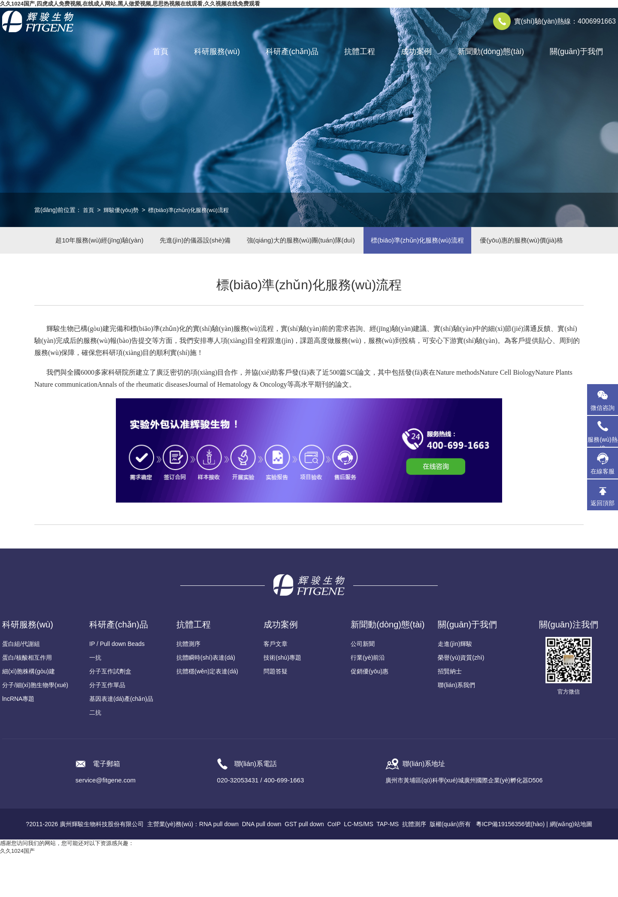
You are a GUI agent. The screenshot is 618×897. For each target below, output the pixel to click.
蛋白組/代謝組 (21, 685)
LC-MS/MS (358, 866)
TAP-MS (387, 866)
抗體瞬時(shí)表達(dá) (205, 699)
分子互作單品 (107, 727)
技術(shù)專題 (282, 699)
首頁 (160, 51)
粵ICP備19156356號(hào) (510, 866)
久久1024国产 (17, 893)
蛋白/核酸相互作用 (27, 699)
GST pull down (304, 866)
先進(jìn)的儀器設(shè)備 (238, 244)
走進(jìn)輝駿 (455, 685)
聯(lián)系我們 (456, 727)
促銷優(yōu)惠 (369, 713)
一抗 (95, 699)
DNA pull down (262, 866)
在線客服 (603, 471)
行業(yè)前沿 (368, 699)
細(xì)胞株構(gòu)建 (28, 713)
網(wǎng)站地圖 (571, 866)
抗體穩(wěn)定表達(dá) (207, 713)
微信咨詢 (603, 407)
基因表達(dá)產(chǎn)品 (121, 740)
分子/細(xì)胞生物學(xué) (35, 727)
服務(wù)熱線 (603, 431)
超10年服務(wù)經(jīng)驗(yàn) (132, 244)
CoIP (334, 866)
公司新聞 (363, 685)
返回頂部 (603, 503)
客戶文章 (276, 685)
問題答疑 (276, 713)
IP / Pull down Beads (117, 685)
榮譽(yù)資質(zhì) (461, 699)
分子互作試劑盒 (110, 713)
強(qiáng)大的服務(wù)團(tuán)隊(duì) (354, 244)
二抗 (95, 754)
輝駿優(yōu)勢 (123, 209)
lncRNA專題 (18, 740)
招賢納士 (450, 713)
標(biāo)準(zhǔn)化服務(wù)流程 (194, 209)
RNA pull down (219, 866)
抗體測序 (188, 685)
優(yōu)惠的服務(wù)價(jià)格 (309, 278)
